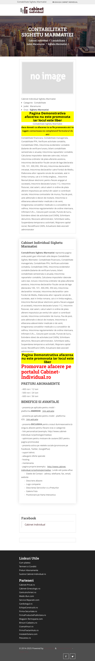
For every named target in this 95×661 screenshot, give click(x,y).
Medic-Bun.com (26, 596)
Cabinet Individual (38, 40)
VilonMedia (49, 648)
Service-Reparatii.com (29, 600)
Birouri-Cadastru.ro (28, 622)
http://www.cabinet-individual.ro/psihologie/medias (43, 468)
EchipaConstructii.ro (28, 607)
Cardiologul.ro (25, 603)
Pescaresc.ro (25, 638)
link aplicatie (48, 411)
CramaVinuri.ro (26, 626)
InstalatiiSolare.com (28, 634)
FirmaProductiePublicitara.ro (32, 615)
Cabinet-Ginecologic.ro (29, 588)
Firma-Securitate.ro (28, 611)
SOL (27, 651)
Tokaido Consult (64, 648)
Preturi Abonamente (28, 570)
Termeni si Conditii (27, 566)
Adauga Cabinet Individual (65, 2)
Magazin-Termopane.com (31, 619)
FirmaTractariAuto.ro (29, 630)
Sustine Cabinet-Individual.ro (32, 574)
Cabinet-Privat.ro (27, 584)
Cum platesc (25, 562)
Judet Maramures (36, 44)
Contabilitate (58, 40)
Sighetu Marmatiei (57, 44)
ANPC (21, 651)
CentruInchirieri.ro (27, 592)
